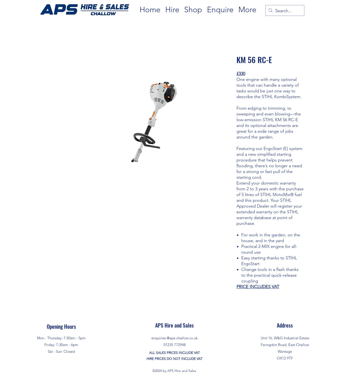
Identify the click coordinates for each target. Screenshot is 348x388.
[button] (172, 9)
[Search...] (284, 11)
